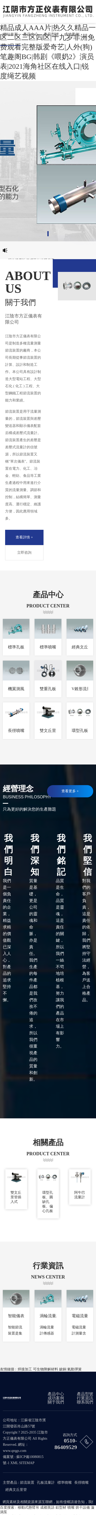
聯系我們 (85, 1402)
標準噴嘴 (64, 1482)
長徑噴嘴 (81, 1482)
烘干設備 (83, 1507)
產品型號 (51, 34)
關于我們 (56, 1402)
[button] (48, 233)
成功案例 (71, 34)
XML (14, 1463)
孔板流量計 (46, 1482)
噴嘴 (70, 1507)
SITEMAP (27, 1463)
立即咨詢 (24, 552)
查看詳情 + (24, 537)
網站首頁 (10, 34)
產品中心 (30, 34)
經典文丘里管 (16, 1490)
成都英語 (47, 1507)
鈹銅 (62, 1369)
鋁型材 (61, 1507)
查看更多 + (70, 791)
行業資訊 (85, 1398)
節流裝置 (27, 1482)
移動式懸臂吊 (28, 1507)
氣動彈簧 (74, 1369)
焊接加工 (25, 1369)
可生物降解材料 (45, 1369)
